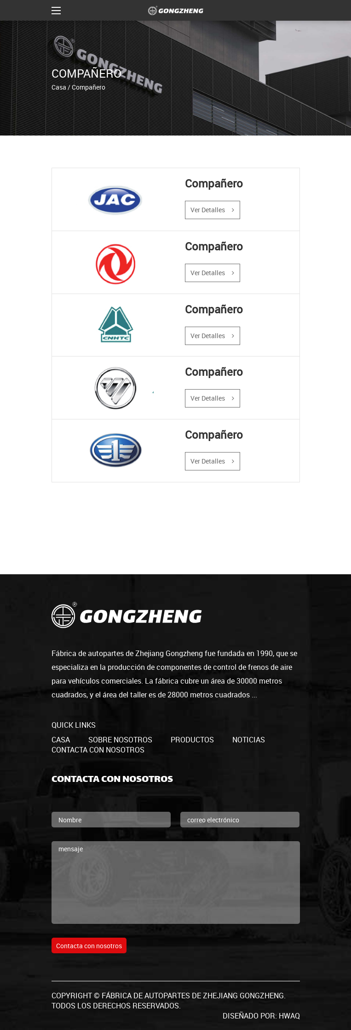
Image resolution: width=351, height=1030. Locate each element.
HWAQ (289, 1016)
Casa (59, 86)
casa (61, 740)
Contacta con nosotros (98, 750)
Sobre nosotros (120, 740)
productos (192, 740)
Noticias (248, 740)
